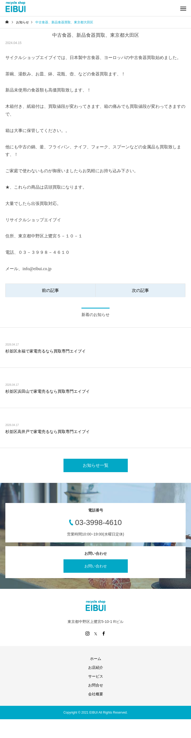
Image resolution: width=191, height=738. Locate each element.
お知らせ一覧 (95, 465)
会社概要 (95, 694)
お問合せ (95, 685)
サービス (95, 676)
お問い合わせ (95, 566)
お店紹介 (95, 667)
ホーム (95, 658)
